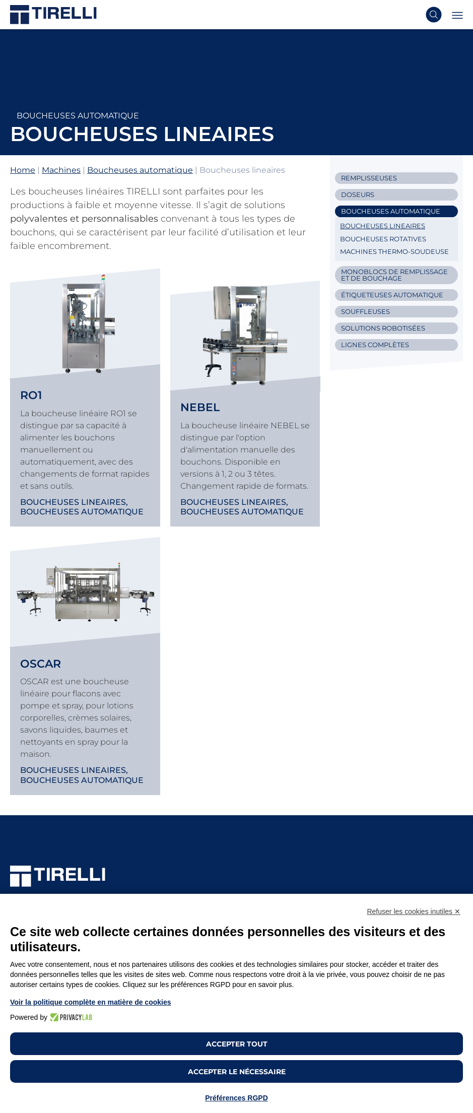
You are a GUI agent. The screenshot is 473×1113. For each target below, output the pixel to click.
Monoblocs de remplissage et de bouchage (394, 275)
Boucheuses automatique (78, 115)
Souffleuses (365, 311)
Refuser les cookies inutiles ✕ (413, 911)
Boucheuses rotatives (383, 239)
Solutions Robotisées (383, 328)
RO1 (31, 395)
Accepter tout (236, 1044)
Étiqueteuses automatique (392, 295)
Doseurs (357, 194)
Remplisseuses (369, 178)
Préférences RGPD (236, 1098)
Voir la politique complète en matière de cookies (90, 1002)
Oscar (40, 664)
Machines (61, 170)
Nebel (200, 407)
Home (22, 170)
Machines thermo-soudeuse (394, 251)
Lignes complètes (375, 345)
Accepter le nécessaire (237, 1071)
